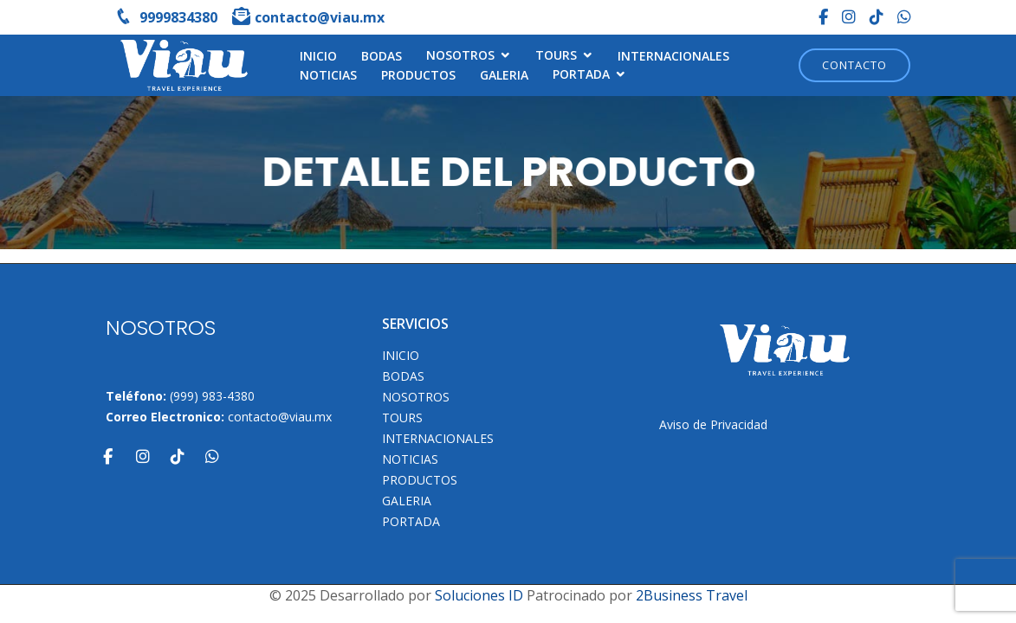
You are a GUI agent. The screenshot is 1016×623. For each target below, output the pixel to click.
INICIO (318, 56)
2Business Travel (691, 595)
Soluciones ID (479, 595)
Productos (418, 75)
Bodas (381, 56)
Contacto (854, 65)
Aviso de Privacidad (713, 424)
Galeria (504, 75)
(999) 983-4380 (212, 396)
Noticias (328, 75)
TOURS (556, 55)
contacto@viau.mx (280, 416)
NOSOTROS (460, 55)
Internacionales (673, 56)
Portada (581, 74)
